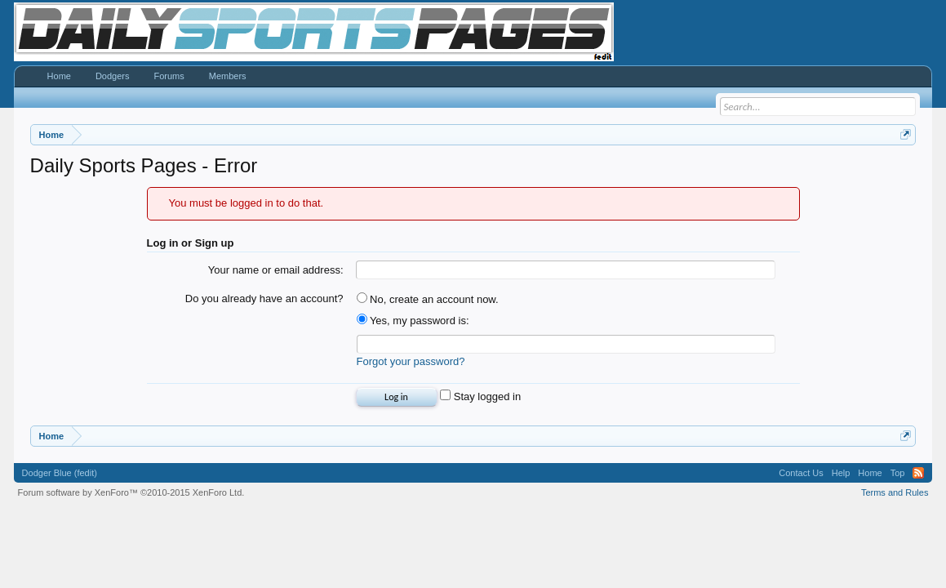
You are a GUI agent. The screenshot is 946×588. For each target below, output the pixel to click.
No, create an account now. (428, 299)
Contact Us (801, 473)
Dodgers (112, 76)
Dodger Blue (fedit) (59, 473)
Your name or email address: (276, 270)
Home (59, 76)
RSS (918, 473)
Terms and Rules (895, 492)
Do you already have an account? (264, 298)
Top (897, 473)
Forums (169, 76)
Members (227, 76)
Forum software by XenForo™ (131, 492)
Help (841, 473)
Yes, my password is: (413, 320)
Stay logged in (480, 396)
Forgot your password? (411, 361)
